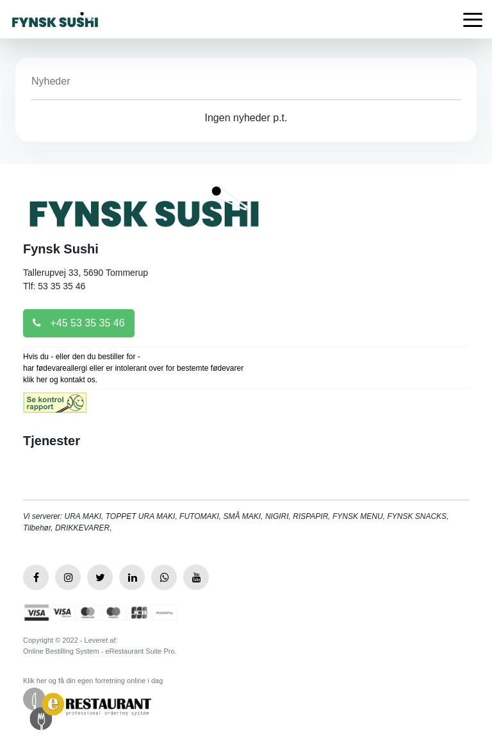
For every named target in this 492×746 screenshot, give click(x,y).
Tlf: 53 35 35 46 (54, 286)
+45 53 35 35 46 (79, 323)
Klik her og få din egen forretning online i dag (93, 680)
